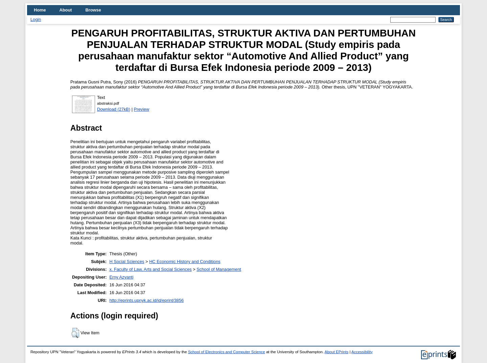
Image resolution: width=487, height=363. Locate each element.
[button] (75, 333)
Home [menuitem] (40, 9)
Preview (141, 109)
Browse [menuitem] (93, 9)
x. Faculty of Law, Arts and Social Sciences (150, 269)
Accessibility (362, 352)
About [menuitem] (66, 9)
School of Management (218, 269)
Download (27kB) (113, 109)
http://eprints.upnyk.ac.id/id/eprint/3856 (146, 300)
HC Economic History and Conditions (185, 261)
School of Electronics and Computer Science (226, 352)
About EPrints (336, 352)
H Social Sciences (126, 261)
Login (35, 19)
